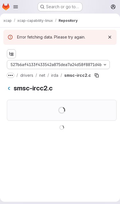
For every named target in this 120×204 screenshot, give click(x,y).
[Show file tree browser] (11, 53)
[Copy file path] (96, 75)
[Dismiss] (109, 37)
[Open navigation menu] (15, 6)
